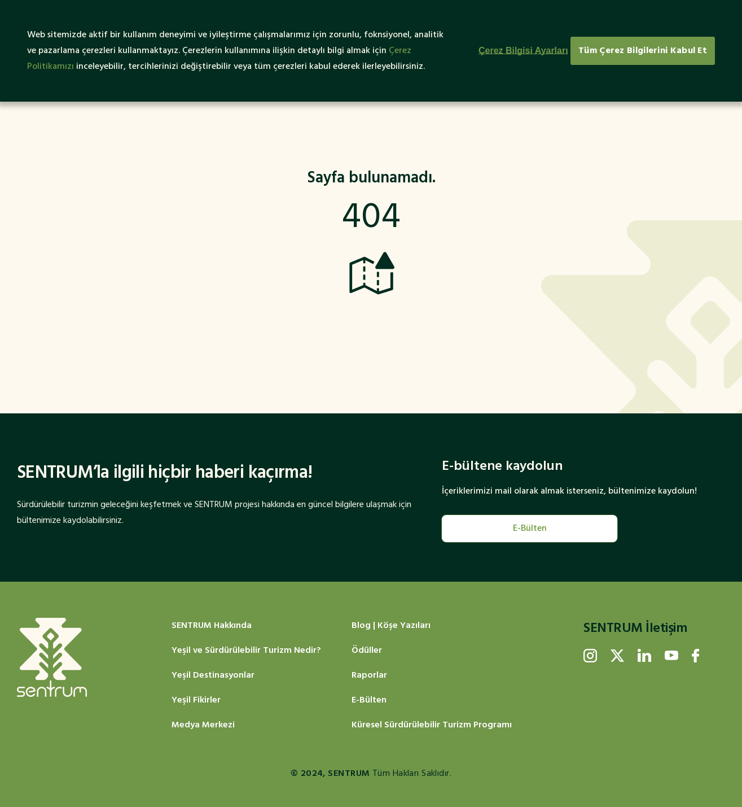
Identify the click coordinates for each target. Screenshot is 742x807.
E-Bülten (530, 528)
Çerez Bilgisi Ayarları (523, 50)
